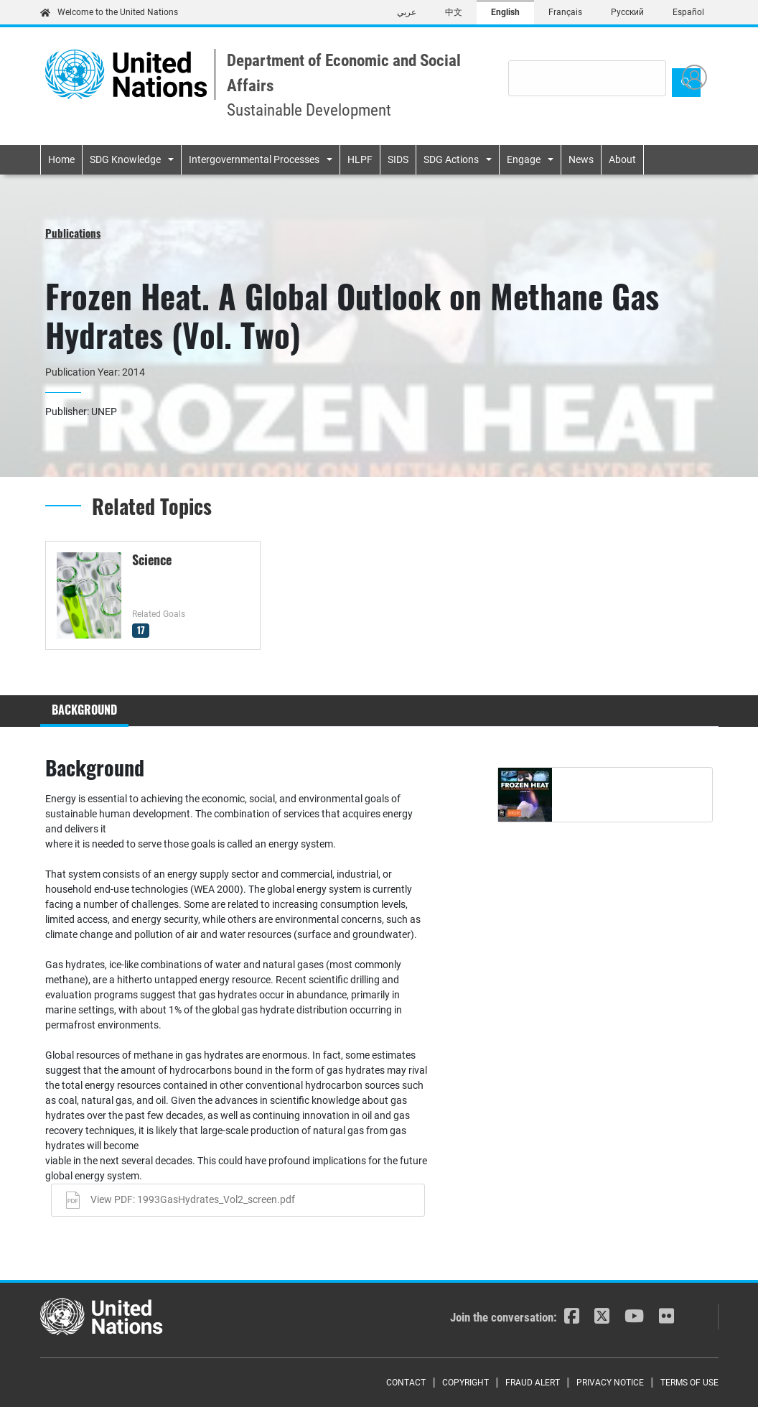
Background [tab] (84, 709)
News (581, 159)
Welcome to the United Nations (109, 12)
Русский (627, 12)
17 (141, 630)
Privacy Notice (610, 1383)
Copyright (465, 1383)
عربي (406, 12)
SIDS (398, 159)
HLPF (360, 159)
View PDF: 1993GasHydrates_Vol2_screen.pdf (192, 1199)
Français (565, 12)
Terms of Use (689, 1383)
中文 (453, 12)
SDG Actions (451, 159)
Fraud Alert (532, 1383)
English (505, 12)
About (622, 159)
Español (688, 12)
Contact (406, 1383)
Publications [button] (72, 233)
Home (61, 159)
